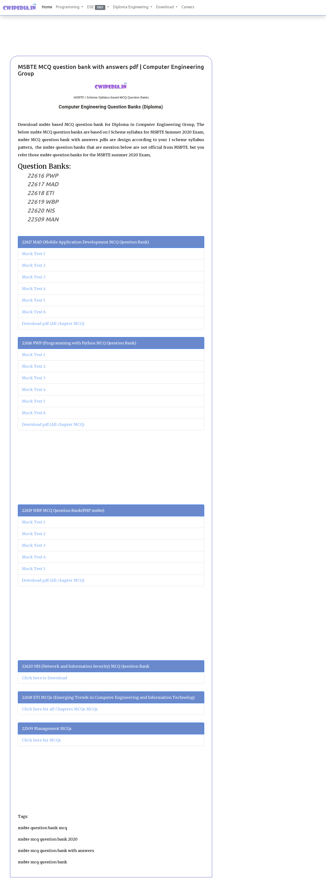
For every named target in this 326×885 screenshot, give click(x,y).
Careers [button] (188, 7)
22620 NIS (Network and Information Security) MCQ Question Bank (85, 666)
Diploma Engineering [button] (131, 7)
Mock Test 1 (33, 253)
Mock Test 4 (34, 288)
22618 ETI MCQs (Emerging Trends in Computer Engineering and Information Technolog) (108, 697)
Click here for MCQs (41, 740)
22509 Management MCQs (47, 728)
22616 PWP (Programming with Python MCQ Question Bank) (79, 343)
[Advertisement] (35, 42)
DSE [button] (96, 7)
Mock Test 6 (34, 311)
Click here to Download (44, 678)
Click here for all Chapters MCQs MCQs (60, 709)
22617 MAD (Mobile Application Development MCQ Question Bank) (85, 242)
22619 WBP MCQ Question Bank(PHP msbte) (63, 510)
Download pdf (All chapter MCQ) (53, 323)
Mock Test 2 (33, 265)
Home (47, 7)
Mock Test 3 (33, 277)
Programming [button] (68, 7)
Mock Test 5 (33, 300)
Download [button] (165, 7)
